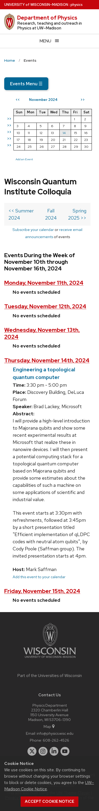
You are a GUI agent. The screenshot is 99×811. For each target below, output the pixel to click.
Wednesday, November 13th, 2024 (42, 333)
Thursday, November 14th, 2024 (46, 360)
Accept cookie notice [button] (49, 801)
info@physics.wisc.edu (55, 733)
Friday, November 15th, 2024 (42, 591)
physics (76, 4)
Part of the (49, 675)
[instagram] (43, 751)
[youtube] (64, 751)
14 (64, 133)
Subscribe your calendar (33, 229)
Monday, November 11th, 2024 (43, 282)
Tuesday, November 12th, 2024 (45, 306)
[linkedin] (54, 751)
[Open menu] (49, 41)
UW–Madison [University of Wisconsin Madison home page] (36, 4)
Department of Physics (47, 17)
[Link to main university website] (49, 659)
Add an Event (24, 159)
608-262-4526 (56, 740)
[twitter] (31, 751)
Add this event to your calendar (39, 576)
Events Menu (26, 84)
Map (49, 726)
